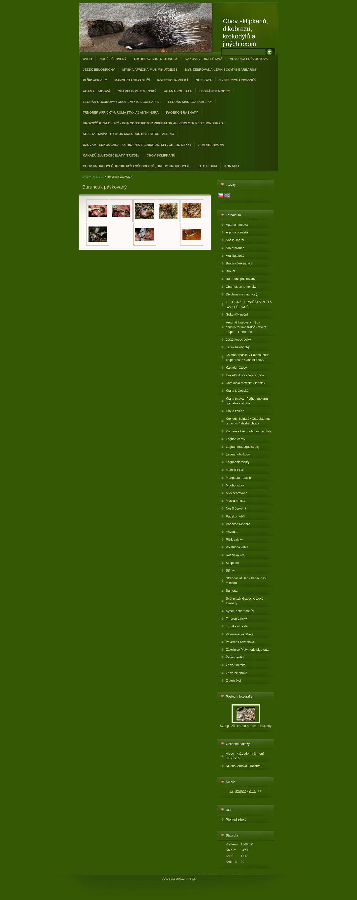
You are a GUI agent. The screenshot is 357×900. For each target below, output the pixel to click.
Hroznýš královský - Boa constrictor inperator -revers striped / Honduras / (154, 123)
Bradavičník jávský (239, 263)
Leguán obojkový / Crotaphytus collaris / (121, 102)
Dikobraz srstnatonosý (156, 59)
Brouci (230, 271)
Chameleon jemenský (137, 91)
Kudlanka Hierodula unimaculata (248, 431)
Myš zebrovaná (236, 493)
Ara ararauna (211, 145)
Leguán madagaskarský (190, 102)
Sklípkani (232, 563)
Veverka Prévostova (249, 59)
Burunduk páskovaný (241, 279)
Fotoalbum (207, 166)
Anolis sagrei (235, 240)
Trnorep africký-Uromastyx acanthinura (121, 112)
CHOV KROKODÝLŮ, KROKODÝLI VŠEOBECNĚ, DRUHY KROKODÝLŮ (136, 166)
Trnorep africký (236, 618)
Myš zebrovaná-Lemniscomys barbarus (220, 69)
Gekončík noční (237, 314)
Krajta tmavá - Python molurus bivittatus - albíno (128, 134)
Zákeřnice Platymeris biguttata (247, 649)
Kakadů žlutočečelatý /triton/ (111, 155)
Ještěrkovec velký (238, 339)
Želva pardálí (235, 657)
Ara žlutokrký (235, 255)
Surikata (204, 80)
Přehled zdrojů (236, 819)
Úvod (87, 59)
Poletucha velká (172, 80)
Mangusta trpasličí (132, 80)
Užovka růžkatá (237, 626)
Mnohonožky (235, 485)
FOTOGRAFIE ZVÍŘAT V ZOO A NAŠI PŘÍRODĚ (249, 304)
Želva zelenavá (236, 673)
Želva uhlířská (236, 665)
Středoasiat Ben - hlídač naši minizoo (246, 580)
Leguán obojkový (238, 454)
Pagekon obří (235, 516)
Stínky (230, 570)
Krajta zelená (235, 411)
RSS (193, 878)
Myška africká (235, 501)
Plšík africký (95, 80)
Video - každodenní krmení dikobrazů (245, 756)
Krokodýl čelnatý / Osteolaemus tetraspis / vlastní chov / (248, 421)
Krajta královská (237, 390)
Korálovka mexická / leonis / (245, 383)
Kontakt (232, 166)
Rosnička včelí (236, 555)
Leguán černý (235, 439)
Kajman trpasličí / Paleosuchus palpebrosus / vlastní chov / (247, 357)
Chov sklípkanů (161, 155)
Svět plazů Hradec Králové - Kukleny (245, 601)
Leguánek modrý (214, 91)
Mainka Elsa (234, 470)
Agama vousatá (178, 91)
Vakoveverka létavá (203, 59)
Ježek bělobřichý (99, 69)
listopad (240, 791)
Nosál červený (113, 59)
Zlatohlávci (233, 680)
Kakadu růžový (236, 367)
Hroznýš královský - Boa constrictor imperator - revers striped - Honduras (246, 327)
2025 (252, 791)
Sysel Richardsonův (238, 80)
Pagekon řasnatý (182, 112)
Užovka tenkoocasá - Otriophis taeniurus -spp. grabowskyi (137, 145)
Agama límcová (96, 91)
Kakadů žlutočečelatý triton (245, 375)
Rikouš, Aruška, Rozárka (243, 766)
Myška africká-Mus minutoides (150, 69)
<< (231, 791)
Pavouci (231, 532)
